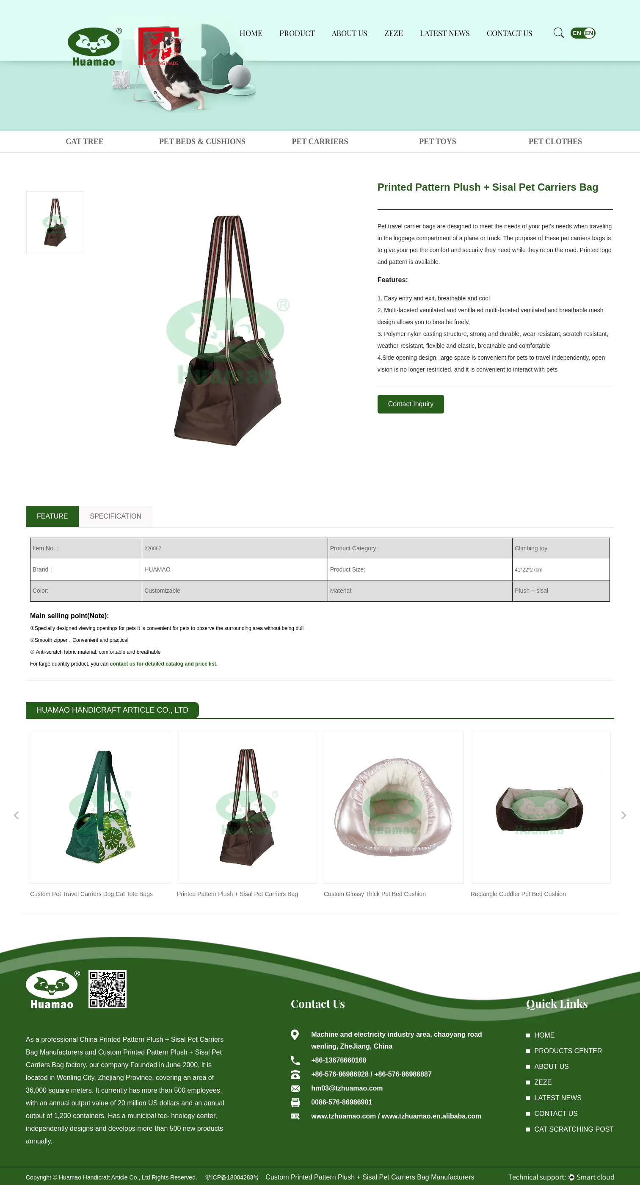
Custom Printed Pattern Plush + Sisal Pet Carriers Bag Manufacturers (369, 1177)
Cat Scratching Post (574, 1129)
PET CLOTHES (555, 141)
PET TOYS (437, 141)
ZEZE (393, 33)
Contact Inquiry (411, 404)
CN (577, 33)
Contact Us (509, 33)
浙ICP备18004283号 (232, 1177)
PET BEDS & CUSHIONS (202, 141)
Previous (16, 814)
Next (624, 814)
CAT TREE (85, 141)
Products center (568, 1051)
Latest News (445, 33)
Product (297, 33)
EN (589, 33)
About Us (349, 33)
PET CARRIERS (320, 141)
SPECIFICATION (115, 516)
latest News (558, 1098)
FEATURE (52, 516)
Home (251, 33)
